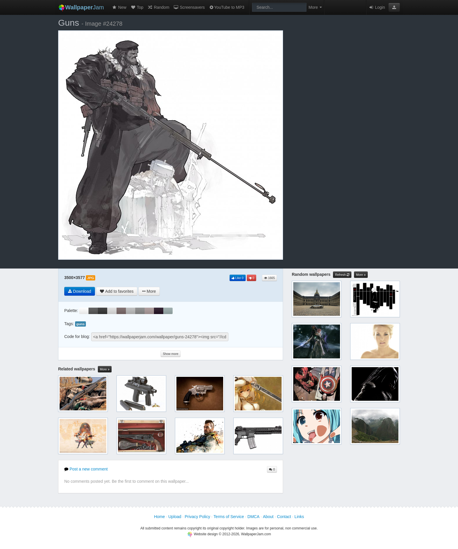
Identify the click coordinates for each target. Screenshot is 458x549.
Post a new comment (86, 469)
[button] (394, 7)
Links (299, 516)
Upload (174, 516)
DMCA (253, 516)
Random (158, 7)
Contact (284, 516)
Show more (170, 353)
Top (137, 7)
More (105, 369)
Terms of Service (229, 516)
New (119, 7)
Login (377, 7)
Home (159, 516)
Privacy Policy (197, 516)
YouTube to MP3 (226, 7)
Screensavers (189, 7)
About (268, 516)
